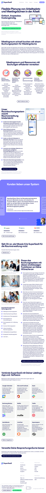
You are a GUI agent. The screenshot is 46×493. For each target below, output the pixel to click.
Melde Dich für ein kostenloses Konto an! (11, 28)
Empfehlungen (23, 483)
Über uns (22, 478)
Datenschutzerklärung (40, 478)
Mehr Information (10, 487)
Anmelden (42, 2)
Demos (21, 468)
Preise (26, 2)
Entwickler (22, 481)
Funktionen (21, 2)
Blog (36, 469)
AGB (35, 479)
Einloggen (36, 2)
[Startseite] (6, 2)
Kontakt (36, 471)
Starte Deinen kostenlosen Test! (9, 169)
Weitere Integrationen (7, 440)
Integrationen (23, 469)
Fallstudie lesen (6, 252)
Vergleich (22, 471)
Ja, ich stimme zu (17, 490)
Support (30, 2)
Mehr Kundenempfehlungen (8, 236)
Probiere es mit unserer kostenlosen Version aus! (32, 361)
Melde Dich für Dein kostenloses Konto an (12, 455)
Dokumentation (38, 465)
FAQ (35, 468)
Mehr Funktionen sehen (23, 101)
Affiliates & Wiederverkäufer (26, 479)
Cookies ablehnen (7, 490)
